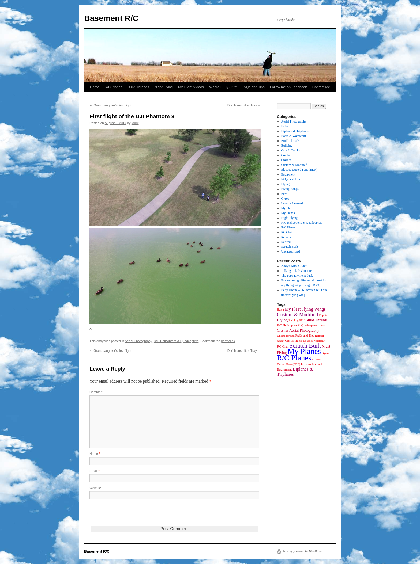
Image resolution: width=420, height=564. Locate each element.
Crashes (286, 160)
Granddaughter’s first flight (110, 105)
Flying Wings (290, 189)
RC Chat (286, 232)
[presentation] (130, 515)
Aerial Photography (138, 341)
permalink (228, 341)
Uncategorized (290, 251)
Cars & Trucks (290, 150)
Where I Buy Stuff (223, 87)
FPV (284, 194)
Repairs (286, 237)
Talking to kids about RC (297, 271)
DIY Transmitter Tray (244, 105)
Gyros (285, 198)
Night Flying (163, 87)
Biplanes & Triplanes (295, 131)
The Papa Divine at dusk (297, 275)
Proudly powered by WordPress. (303, 551)
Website (95, 488)
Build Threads (138, 87)
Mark (135, 123)
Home (94, 87)
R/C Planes (113, 87)
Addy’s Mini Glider (294, 266)
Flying (285, 184)
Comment (96, 392)
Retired (286, 242)
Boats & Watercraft (293, 136)
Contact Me (321, 87)
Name (94, 454)
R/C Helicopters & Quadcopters (176, 341)
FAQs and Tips (253, 87)
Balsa (284, 126)
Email (94, 471)
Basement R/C (111, 18)
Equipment (288, 174)
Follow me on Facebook (288, 87)
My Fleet (287, 208)
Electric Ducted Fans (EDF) (299, 170)
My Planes (288, 213)
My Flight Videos (191, 87)
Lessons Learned (292, 203)
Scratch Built (289, 247)
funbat (280, 340)
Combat (286, 155)
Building (286, 145)
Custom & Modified (294, 165)
